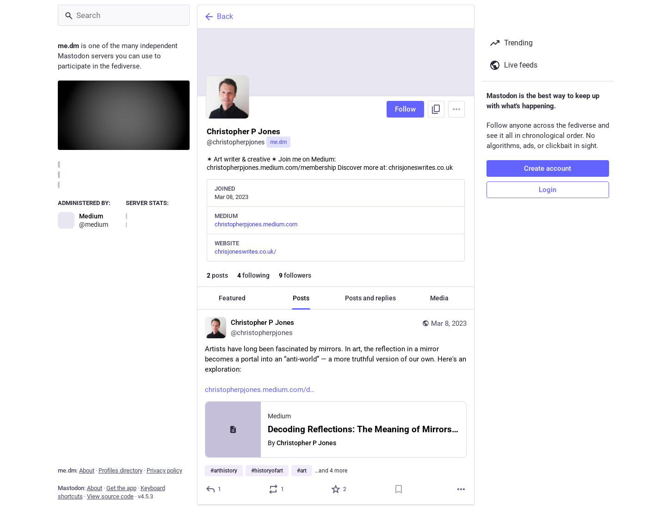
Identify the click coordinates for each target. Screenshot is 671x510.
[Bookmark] (398, 489)
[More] (461, 489)
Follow (405, 109)
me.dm (278, 142)
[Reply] (214, 489)
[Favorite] (339, 489)
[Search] (124, 15)
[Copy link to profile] (436, 109)
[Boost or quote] (276, 489)
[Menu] (456, 109)
